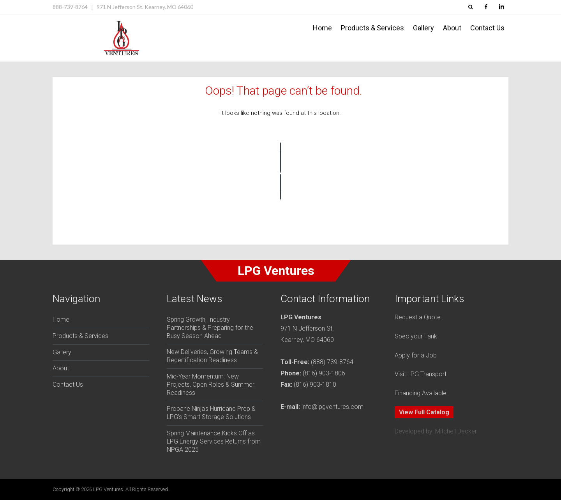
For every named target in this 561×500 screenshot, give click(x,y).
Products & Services (372, 28)
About (452, 28)
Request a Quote (418, 317)
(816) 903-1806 (324, 373)
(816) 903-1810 (315, 384)
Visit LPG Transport (420, 374)
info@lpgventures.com (332, 406)
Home (322, 28)
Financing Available (420, 393)
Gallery (423, 28)
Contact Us (487, 28)
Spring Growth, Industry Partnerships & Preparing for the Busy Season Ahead (210, 328)
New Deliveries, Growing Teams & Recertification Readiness (212, 356)
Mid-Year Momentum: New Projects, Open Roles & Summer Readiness (210, 384)
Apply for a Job (416, 355)
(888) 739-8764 (332, 362)
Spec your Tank (416, 336)
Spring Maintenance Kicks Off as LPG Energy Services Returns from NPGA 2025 (214, 441)
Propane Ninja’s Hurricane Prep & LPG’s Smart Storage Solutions (211, 413)
